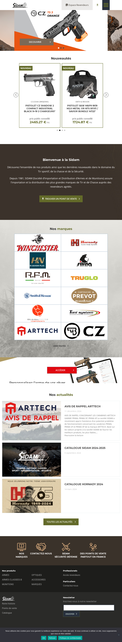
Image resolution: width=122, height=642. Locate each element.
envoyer (70, 614)
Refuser (52, 638)
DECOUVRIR (35, 41)
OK (43, 638)
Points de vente (9, 608)
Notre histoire (8, 603)
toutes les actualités (59, 521)
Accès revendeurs (71, 575)
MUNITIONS (8, 584)
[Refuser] (118, 634)
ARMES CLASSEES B (12, 579)
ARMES (5, 575)
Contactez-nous (70, 585)
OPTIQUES (37, 575)
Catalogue (7, 613)
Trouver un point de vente (59, 198)
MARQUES (37, 584)
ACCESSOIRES (39, 579)
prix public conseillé (39, 120)
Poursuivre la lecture (74, 435)
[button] (58, 48)
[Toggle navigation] (106, 5)
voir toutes (59, 346)
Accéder (60, 370)
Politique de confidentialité (70, 638)
